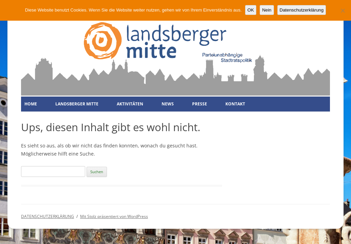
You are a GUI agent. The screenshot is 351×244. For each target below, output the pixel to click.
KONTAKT (235, 104)
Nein (266, 10)
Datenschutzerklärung (302, 10)
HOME (30, 104)
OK (250, 10)
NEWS (168, 104)
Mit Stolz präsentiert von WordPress (114, 216)
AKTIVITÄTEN (130, 104)
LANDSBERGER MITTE (76, 104)
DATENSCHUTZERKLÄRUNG (47, 216)
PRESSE (199, 104)
